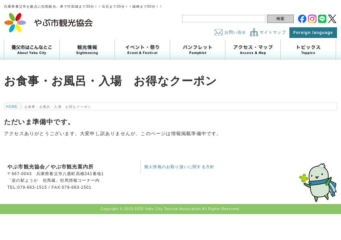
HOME (12, 107)
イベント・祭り (142, 50)
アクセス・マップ (252, 50)
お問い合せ (235, 32)
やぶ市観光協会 (49, 23)
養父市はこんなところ (31, 50)
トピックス (308, 50)
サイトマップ (273, 32)
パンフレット (197, 50)
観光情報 (87, 50)
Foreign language (313, 32)
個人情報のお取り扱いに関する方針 (179, 166)
